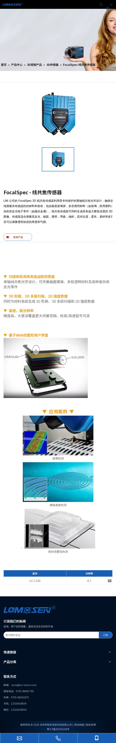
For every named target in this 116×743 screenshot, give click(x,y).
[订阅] (105, 635)
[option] (58, 159)
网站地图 (79, 724)
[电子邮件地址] (50, 635)
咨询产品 (14, 237)
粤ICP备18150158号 (58, 729)
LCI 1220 (34, 581)
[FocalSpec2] (46, 368)
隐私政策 (91, 724)
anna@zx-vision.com (24, 685)
